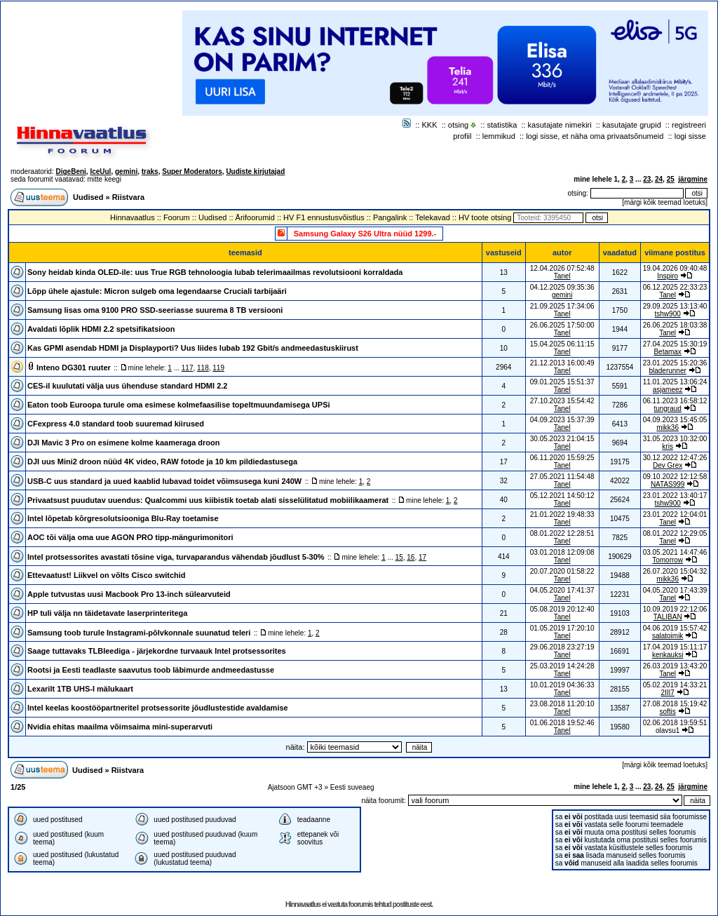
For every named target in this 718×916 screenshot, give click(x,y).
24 (659, 179)
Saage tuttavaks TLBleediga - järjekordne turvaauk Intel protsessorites (156, 651)
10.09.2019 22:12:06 (675, 609)
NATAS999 (668, 484)
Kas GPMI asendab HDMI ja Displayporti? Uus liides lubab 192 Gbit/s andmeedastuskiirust (192, 348)
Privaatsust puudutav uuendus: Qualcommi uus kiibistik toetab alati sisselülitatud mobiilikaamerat (207, 500)
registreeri (689, 125)
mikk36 (667, 427)
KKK (430, 125)
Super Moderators (192, 171)
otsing (458, 125)
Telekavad (432, 217)
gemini (126, 171)
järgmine (692, 179)
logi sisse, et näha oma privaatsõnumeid (594, 136)
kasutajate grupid (631, 125)
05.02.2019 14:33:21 (675, 685)
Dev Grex (667, 465)
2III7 (667, 692)
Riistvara (128, 197)
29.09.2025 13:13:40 (675, 306)
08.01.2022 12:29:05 (675, 533)
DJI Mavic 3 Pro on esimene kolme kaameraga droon (123, 442)
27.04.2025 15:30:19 (675, 344)
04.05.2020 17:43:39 (675, 590)
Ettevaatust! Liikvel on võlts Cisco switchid (106, 575)
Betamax (667, 352)
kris (667, 446)
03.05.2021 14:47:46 (675, 552)
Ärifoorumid (255, 217)
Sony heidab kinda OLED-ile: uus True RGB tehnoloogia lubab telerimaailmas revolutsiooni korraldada (214, 272)
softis (667, 711)
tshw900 (668, 314)
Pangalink (390, 217)
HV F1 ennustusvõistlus (324, 217)
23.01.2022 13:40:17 (675, 495)
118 (203, 368)
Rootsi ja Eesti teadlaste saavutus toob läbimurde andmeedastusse (150, 670)
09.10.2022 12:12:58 (675, 476)
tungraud (667, 408)
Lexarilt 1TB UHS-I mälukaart (80, 689)
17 (422, 557)
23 (647, 179)
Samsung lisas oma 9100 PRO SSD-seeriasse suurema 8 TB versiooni (155, 310)
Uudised (88, 197)
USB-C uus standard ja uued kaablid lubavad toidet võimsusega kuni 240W (164, 481)
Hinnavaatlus (132, 217)
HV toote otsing (485, 217)
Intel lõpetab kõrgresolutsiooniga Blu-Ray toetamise (123, 518)
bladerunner (667, 371)
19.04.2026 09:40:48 (675, 268)
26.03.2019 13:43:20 (675, 666)
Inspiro (667, 276)
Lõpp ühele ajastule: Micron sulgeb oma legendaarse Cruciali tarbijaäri (157, 291)
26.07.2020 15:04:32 (675, 571)
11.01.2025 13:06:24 (675, 382)
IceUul (100, 171)
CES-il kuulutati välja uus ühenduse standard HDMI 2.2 (127, 386)
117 (188, 368)
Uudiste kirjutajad (255, 171)
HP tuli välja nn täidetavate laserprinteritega (107, 613)
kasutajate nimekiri (560, 125)
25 (671, 179)
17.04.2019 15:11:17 (675, 647)
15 (399, 557)
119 (218, 368)
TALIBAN (667, 617)
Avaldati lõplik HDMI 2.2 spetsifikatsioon (101, 329)
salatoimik (667, 636)
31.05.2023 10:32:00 (675, 439)
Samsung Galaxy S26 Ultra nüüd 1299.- (365, 233)
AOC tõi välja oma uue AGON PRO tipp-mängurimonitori (130, 537)
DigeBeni (70, 171)
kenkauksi (667, 655)
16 (410, 557)
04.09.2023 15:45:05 (675, 420)
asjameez (668, 389)
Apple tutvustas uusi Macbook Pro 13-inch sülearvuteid (129, 594)
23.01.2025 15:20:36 (675, 363)
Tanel (562, 276)
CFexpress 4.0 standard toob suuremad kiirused (115, 423)
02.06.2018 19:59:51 (675, 723)
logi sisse (690, 136)
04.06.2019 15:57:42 (675, 628)
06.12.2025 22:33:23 (675, 287)
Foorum (176, 217)
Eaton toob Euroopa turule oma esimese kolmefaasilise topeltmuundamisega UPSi (178, 404)
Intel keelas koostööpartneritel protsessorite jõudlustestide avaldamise (157, 707)
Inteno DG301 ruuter (73, 367)
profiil (462, 136)
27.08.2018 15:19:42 (675, 704)
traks (150, 171)
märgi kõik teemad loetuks (664, 202)
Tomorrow (667, 560)
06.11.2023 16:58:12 (675, 401)
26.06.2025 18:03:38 (675, 325)
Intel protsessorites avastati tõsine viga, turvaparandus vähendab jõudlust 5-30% (176, 557)
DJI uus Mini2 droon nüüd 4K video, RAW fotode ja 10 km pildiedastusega (162, 461)
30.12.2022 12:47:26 (675, 458)
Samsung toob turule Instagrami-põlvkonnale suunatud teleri (138, 632)
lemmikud (498, 136)
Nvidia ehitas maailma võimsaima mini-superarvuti (119, 726)
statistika (502, 125)
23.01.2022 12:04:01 (675, 514)
